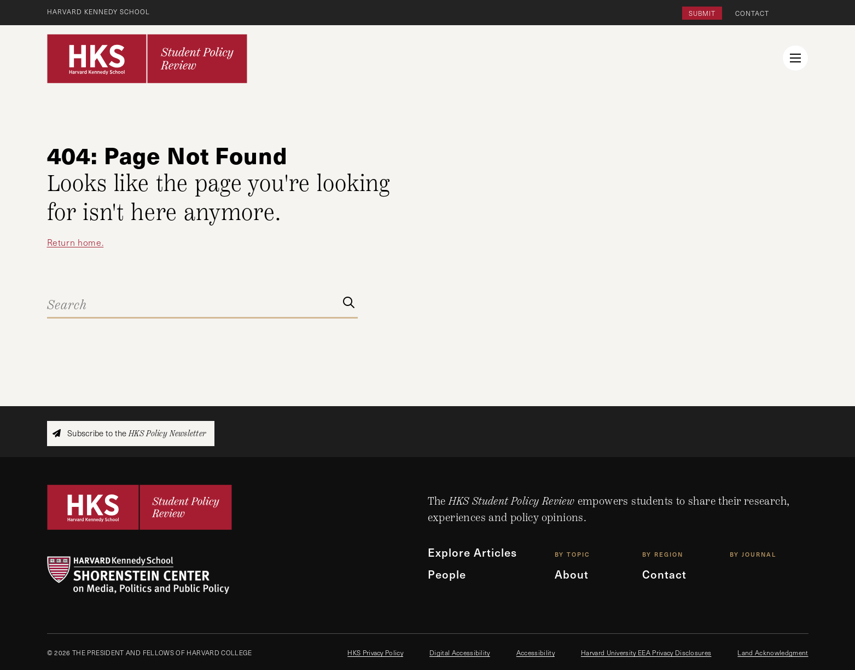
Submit (702, 13)
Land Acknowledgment (772, 652)
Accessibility (535, 652)
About (572, 574)
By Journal (753, 554)
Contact (752, 13)
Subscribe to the (129, 433)
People (447, 574)
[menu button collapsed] (795, 58)
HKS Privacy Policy (375, 652)
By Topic (572, 554)
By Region (662, 554)
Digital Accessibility (459, 652)
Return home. (75, 242)
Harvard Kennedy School (98, 11)
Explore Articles (472, 552)
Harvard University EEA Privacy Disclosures (646, 652)
